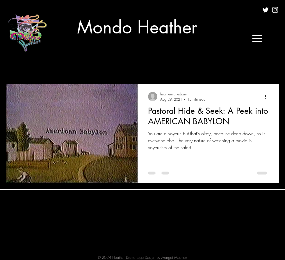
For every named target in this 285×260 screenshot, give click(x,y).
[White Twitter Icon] (265, 10)
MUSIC (89, 66)
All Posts (13, 66)
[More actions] (267, 96)
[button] (257, 38)
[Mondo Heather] (137, 27)
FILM (66, 66)
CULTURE (42, 66)
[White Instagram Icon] (275, 10)
